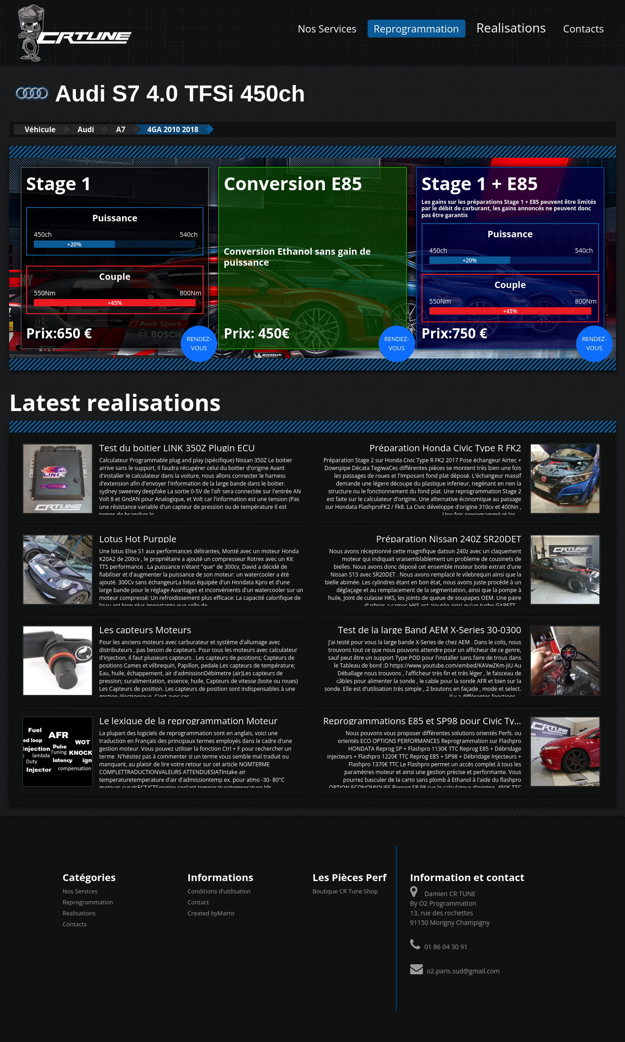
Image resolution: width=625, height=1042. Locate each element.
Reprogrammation (416, 28)
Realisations (511, 27)
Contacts (583, 28)
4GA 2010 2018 (198, 129)
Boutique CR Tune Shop (345, 891)
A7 (138, 129)
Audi (97, 129)
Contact (198, 902)
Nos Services (327, 28)
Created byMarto (210, 913)
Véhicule (44, 129)
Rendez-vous (199, 343)
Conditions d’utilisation (219, 891)
